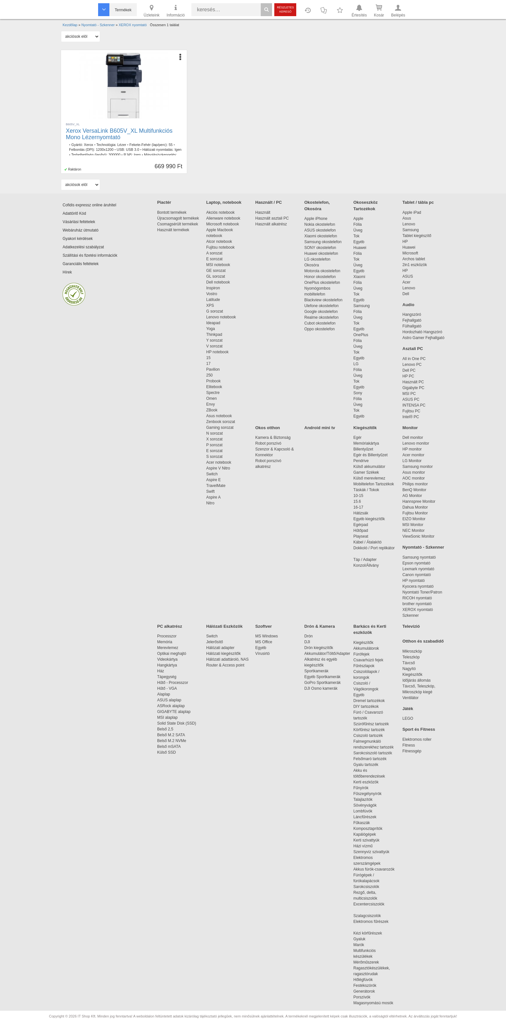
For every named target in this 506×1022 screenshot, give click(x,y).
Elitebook (214, 387)
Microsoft (410, 253)
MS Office (263, 642)
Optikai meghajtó (171, 653)
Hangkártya (167, 665)
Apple (358, 218)
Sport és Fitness (418, 729)
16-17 (358, 507)
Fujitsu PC (411, 411)
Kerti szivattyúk (366, 840)
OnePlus (360, 335)
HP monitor (412, 449)
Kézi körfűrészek (371, 933)
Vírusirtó (262, 653)
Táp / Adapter (365, 559)
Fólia (357, 224)
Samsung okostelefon (322, 242)
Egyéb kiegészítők (369, 519)
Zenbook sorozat (220, 421)
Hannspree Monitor (418, 501)
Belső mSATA (170, 746)
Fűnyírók (361, 788)
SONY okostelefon (320, 247)
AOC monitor (413, 478)
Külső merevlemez (369, 478)
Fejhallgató (411, 320)
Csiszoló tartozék (368, 735)
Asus (406, 218)
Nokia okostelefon (319, 224)
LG (356, 364)
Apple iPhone (315, 218)
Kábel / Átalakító (368, 542)
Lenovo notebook (221, 317)
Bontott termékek (172, 212)
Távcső (408, 663)
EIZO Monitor (413, 519)
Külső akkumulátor (369, 466)
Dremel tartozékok (372, 700)
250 (209, 375)
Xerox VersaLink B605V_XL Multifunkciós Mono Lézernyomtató (119, 134)
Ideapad (213, 323)
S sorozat (214, 456)
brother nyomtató (417, 604)
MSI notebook (218, 265)
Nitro (210, 503)
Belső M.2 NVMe (172, 740)
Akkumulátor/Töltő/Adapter (327, 653)
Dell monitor (412, 437)
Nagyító (409, 668)
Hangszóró (411, 314)
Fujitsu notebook (220, 247)
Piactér (164, 202)
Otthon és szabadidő (423, 641)
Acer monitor (413, 455)
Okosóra (311, 265)
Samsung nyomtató (419, 557)
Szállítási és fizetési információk (90, 255)
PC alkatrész (169, 626)
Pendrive (361, 461)
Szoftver (263, 626)
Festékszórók (364, 985)
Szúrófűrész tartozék (371, 724)
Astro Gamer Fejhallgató (423, 338)
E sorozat (214, 259)
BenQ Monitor (414, 490)
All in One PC (414, 358)
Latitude (213, 299)
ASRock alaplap (172, 706)
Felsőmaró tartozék (370, 759)
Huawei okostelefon (321, 253)
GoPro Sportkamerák (322, 682)
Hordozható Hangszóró (422, 332)
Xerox (88, 145)
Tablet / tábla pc (418, 202)
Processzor (167, 636)
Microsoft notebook (222, 224)
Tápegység (166, 677)
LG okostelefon (317, 259)
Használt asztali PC (272, 218)
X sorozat (214, 439)
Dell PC (409, 370)
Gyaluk (366, 939)
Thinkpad (214, 334)
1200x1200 (104, 149)
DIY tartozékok (366, 706)
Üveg (357, 230)
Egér (357, 437)
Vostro (211, 294)
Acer (406, 282)
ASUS (407, 276)
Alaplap (163, 694)
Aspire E (213, 480)
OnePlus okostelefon (322, 282)
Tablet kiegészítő (416, 235)
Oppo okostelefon (319, 329)
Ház (160, 671)
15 (208, 358)
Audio (408, 304)
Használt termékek (173, 230)
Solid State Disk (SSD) (176, 723)
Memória (164, 642)
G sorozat (214, 311)
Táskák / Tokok (366, 490)
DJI (307, 642)
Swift (210, 491)
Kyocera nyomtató (418, 586)
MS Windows (266, 636)
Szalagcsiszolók (367, 916)
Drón (308, 636)
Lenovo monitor (415, 443)
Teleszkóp (411, 657)
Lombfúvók (362, 811)
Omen (211, 398)
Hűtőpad (360, 530)
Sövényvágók (368, 805)
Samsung (361, 306)
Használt (262, 212)
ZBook (212, 410)
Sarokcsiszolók (368, 886)
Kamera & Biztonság (272, 437)
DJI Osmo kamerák (321, 688)
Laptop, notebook (223, 202)
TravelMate (217, 485)
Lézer (121, 145)
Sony (357, 393)
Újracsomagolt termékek (178, 218)
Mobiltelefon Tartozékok (373, 484)
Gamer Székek (366, 472)
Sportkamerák (316, 671)
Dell (405, 294)
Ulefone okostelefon (321, 306)
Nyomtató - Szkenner (423, 547)
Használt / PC (268, 202)
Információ (176, 10)
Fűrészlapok (367, 666)
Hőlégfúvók (363, 979)
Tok (356, 236)
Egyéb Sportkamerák (323, 677)
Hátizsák (360, 513)
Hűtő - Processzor (172, 682)
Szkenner (410, 615)
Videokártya (167, 659)
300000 (114, 155)
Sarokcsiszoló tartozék (372, 753)
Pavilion (213, 369)
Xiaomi (359, 276)
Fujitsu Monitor (415, 513)
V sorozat (214, 346)
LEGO (407, 718)
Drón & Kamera (319, 626)
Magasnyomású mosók (373, 1003)
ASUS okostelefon (320, 230)
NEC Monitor (413, 530)
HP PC (408, 376)
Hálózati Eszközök (224, 626)
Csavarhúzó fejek (371, 660)
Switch (212, 474)
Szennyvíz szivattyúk (371, 852)
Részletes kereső (285, 9)
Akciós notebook (220, 212)
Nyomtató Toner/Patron (422, 592)
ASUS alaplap (170, 700)
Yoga (210, 328)
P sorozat (214, 445)
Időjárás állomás (416, 680)
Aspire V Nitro (219, 468)
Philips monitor (415, 484)
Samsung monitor (417, 466)
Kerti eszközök (366, 782)
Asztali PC (412, 348)
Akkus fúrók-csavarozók (373, 869)
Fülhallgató (411, 326)
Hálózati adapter (220, 647)
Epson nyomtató (416, 563)
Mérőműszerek (366, 962)
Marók (363, 945)
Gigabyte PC (413, 388)
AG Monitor (412, 495)
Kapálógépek (364, 834)
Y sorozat (214, 340)
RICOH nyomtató (417, 598)
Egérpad (360, 524)
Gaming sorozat (221, 427)
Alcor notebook (219, 241)
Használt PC (413, 382)
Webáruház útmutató (80, 230)
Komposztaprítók (367, 828)
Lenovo (408, 224)
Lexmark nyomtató (418, 569)
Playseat (360, 536)
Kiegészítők (365, 427)
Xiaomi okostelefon (320, 236)
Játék (407, 708)
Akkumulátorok (369, 648)
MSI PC (409, 393)
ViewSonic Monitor (418, 536)
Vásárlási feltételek (79, 222)
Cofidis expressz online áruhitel (89, 205)
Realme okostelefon (321, 317)
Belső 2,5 (165, 729)
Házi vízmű (362, 846)
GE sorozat (217, 270)
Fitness (408, 745)
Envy (210, 404)
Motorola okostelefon (322, 271)
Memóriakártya (366, 443)
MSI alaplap (167, 717)
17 (208, 363)
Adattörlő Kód (74, 213)
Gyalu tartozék (365, 764)
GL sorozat (215, 276)
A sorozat (214, 253)
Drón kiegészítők (318, 647)
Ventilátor (410, 698)
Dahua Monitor (415, 507)
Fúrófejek (364, 654)
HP (405, 241)
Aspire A (213, 497)
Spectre (212, 392)
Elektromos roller (416, 739)
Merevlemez (167, 647)
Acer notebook (218, 462)
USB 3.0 (132, 149)
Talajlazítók (362, 799)
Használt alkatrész (271, 224)
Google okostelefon (321, 311)
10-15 (358, 495)
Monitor (410, 427)
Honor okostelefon (320, 276)
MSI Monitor (412, 524)
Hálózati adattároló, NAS (227, 659)
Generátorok (364, 991)
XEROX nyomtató (417, 609)
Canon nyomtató (416, 575)
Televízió (411, 626)
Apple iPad (411, 212)
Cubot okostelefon (320, 323)
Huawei (359, 247)
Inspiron (213, 288)
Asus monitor (413, 472)
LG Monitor (411, 461)
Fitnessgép (411, 751)
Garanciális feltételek (80, 264)
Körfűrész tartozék (369, 730)
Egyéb (358, 242)
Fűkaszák (361, 823)
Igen (178, 149)
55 (171, 145)
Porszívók (361, 997)
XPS (210, 305)
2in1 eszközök (414, 265)
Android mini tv (319, 427)
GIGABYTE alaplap (175, 711)
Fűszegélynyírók (369, 793)
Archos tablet (413, 259)
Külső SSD (166, 752)
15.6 (357, 501)
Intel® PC (410, 417)
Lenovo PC (411, 364)
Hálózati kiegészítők (223, 653)
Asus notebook (219, 416)
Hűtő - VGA (167, 688)
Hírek (67, 272)
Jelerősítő (214, 642)
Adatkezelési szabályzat (83, 247)
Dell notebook (218, 282)
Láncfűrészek (368, 817)
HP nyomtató (413, 580)
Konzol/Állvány (366, 565)
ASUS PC (411, 399)
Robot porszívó (268, 443)
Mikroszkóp (412, 651)
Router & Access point (225, 665)
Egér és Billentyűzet (370, 455)
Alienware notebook (223, 218)
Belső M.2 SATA (171, 735)
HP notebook (217, 352)
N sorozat (214, 433)
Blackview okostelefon (323, 300)
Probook (213, 381)
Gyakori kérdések (78, 238)
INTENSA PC (413, 405)
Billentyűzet (363, 449)
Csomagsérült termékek (177, 224)
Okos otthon (267, 427)
